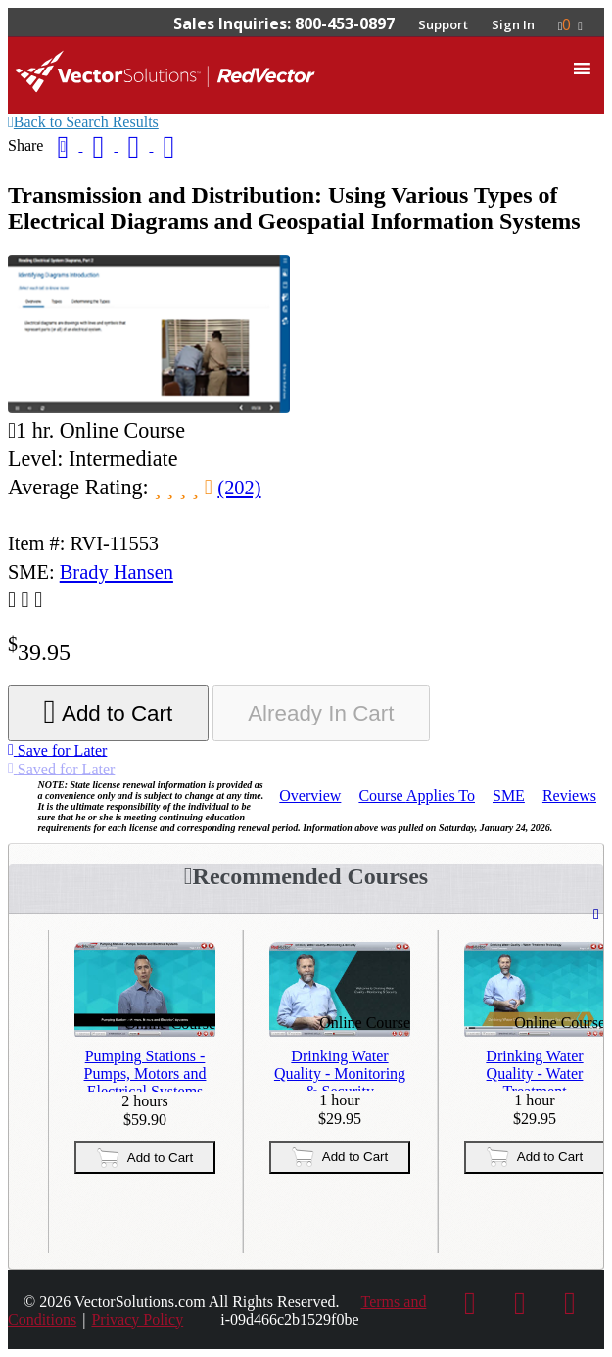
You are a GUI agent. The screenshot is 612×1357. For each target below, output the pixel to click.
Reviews (569, 795)
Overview (310, 795)
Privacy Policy (137, 1319)
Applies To (416, 795)
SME (509, 795)
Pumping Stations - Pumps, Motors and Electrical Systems (145, 1069)
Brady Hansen (116, 572)
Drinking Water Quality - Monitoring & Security (339, 1069)
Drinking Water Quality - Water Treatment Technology (534, 1069)
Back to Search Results (83, 122)
